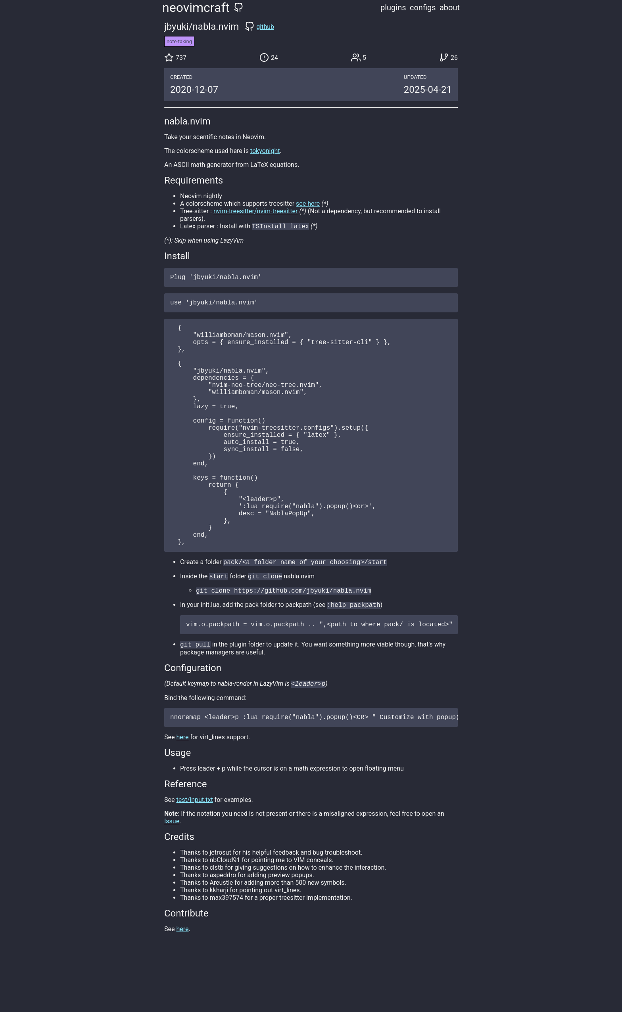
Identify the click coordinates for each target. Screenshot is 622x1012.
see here (308, 203)
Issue (171, 882)
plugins (393, 7)
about (450, 7)
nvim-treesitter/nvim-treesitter (255, 211)
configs (423, 7)
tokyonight (265, 151)
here (182, 798)
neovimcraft (196, 7)
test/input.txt (194, 861)
